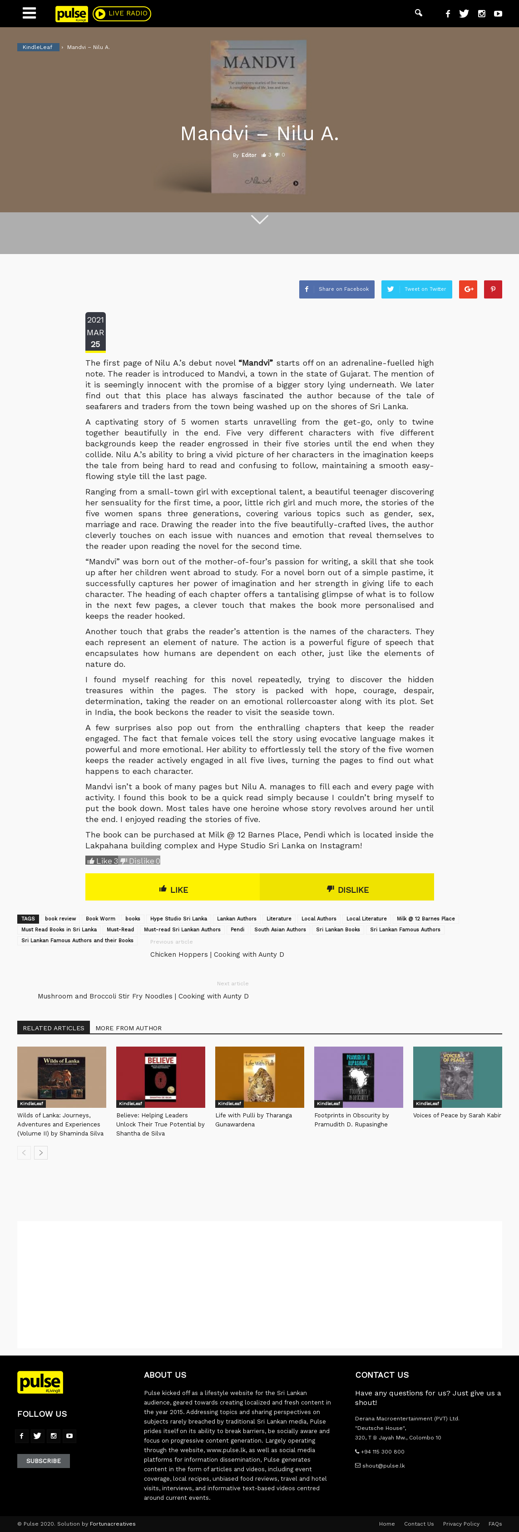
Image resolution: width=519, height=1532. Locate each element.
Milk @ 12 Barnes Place (426, 919)
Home (387, 1524)
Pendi (237, 930)
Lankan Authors (237, 919)
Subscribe (43, 1461)
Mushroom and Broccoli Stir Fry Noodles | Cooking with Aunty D (143, 996)
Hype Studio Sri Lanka (178, 919)
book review (60, 919)
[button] (418, 13)
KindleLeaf (31, 1103)
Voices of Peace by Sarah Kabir (457, 1115)
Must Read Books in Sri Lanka (59, 930)
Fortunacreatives (113, 1524)
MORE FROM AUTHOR (128, 1028)
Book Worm (100, 919)
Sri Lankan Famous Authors (405, 930)
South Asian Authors (280, 930)
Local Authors (319, 919)
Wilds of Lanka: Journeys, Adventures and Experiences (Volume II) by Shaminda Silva (60, 1124)
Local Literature (366, 919)
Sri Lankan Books (338, 930)
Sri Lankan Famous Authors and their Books (77, 941)
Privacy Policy (461, 1524)
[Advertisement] (259, 1284)
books (132, 919)
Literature (279, 919)
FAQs (495, 1524)
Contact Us (419, 1524)
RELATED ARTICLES (53, 1028)
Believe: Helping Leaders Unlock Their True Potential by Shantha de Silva (160, 1124)
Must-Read (120, 930)
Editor (249, 155)
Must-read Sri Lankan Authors (182, 930)
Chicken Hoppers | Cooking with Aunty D (217, 954)
